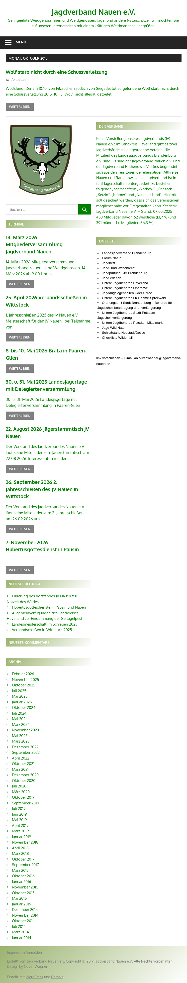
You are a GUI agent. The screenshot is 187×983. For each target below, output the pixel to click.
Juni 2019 (19, 814)
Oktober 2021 (23, 763)
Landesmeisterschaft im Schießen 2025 (45, 624)
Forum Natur (111, 258)
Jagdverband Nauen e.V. (93, 11)
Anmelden (34, 952)
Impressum (16, 952)
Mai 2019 (19, 819)
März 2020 (21, 791)
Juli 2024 (19, 713)
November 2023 (25, 730)
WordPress (34, 977)
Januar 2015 (21, 904)
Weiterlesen (19, 107)
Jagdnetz (108, 263)
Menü (21, 42)
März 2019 (20, 831)
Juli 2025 (19, 690)
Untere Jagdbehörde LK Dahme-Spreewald (134, 298)
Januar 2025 (22, 702)
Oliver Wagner (35, 966)
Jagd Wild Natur (114, 327)
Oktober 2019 (23, 797)
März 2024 (21, 724)
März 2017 (20, 870)
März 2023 (20, 741)
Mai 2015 (19, 898)
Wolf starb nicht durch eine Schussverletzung (65, 71)
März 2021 (20, 769)
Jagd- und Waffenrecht (118, 268)
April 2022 (20, 758)
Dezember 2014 (25, 909)
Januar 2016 (21, 881)
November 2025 (25, 679)
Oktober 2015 (23, 892)
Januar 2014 (21, 937)
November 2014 (25, 915)
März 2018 (20, 853)
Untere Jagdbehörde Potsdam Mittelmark (132, 323)
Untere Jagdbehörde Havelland (125, 283)
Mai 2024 (20, 718)
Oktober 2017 (23, 859)
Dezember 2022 (25, 747)
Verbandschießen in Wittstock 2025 (42, 629)
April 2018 (20, 848)
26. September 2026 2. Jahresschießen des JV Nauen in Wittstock (42, 489)
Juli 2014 (19, 926)
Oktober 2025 (23, 685)
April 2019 (20, 825)
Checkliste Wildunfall (117, 337)
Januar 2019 (21, 836)
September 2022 (26, 752)
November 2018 (25, 842)
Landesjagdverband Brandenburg (126, 253)
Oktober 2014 (23, 920)
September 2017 (25, 864)
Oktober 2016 (23, 876)
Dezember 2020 (25, 774)
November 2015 (25, 887)
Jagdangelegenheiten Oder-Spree (127, 293)
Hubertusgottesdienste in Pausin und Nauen (49, 607)
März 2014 (20, 932)
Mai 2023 (19, 735)
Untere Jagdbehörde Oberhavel (125, 288)
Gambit (57, 977)
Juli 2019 (19, 808)
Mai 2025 (20, 696)
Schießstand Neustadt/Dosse (123, 332)
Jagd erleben (111, 278)
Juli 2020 (19, 786)
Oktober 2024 (23, 707)
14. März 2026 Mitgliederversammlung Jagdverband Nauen (34, 244)
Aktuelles (18, 79)
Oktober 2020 (23, 780)
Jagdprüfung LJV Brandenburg (124, 273)
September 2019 (25, 803)
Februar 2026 (23, 673)
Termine (16, 224)
